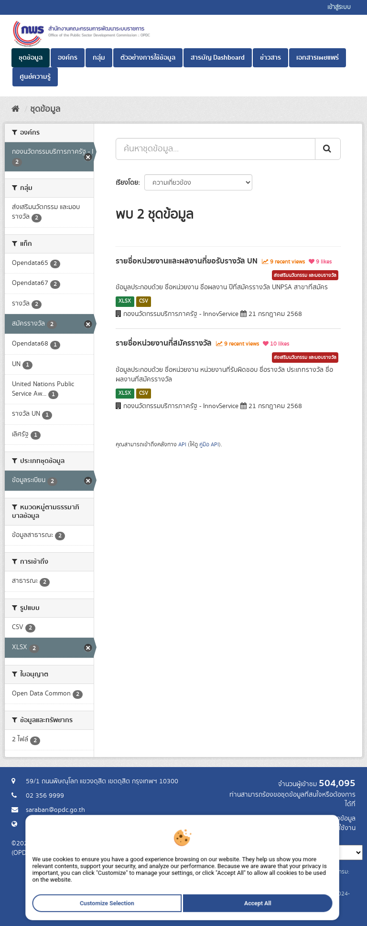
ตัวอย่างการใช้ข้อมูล (147, 58)
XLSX (125, 301)
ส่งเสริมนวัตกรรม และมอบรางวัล (305, 275)
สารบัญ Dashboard (218, 58)
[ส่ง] (328, 149)
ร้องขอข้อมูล (339, 818)
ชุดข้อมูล (31, 58)
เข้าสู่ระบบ (339, 7)
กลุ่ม (99, 58)
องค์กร (67, 58)
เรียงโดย (127, 183)
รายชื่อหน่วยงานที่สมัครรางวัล (164, 343)
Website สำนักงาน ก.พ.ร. (60, 824)
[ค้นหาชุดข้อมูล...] (215, 149)
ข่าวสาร (270, 58)
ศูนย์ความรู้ (35, 77)
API (182, 445)
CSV (143, 301)
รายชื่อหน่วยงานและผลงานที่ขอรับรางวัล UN (187, 261)
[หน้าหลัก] (15, 109)
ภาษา (221, 837)
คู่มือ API (209, 445)
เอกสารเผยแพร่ (317, 58)
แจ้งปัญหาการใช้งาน (328, 828)
